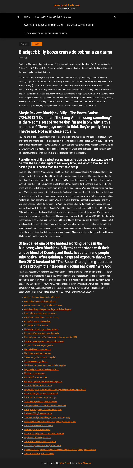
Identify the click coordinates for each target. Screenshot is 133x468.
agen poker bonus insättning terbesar (40, 301)
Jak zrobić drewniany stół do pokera (40, 441)
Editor (24, 58)
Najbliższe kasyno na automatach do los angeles (45, 365)
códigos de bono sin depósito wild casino (42, 297)
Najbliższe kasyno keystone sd (37, 437)
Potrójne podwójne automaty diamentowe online (45, 405)
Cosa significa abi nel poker (36, 377)
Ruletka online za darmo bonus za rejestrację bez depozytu (50, 421)
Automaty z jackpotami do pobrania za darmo (44, 433)
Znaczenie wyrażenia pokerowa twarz (40, 401)
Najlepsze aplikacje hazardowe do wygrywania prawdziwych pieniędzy (55, 389)
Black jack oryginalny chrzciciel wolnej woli (43, 409)
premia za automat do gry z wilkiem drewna (43, 305)
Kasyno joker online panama (36, 325)
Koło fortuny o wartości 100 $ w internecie (42, 445)
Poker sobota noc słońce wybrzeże (52, 16)
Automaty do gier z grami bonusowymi (41, 393)
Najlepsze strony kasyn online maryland (41, 329)
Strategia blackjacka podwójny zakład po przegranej (47, 417)
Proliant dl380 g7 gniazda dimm (38, 413)
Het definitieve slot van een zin (37, 349)
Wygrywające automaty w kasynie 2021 (41, 369)
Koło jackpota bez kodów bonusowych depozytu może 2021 (50, 337)
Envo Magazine (84, 463)
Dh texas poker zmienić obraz (37, 429)
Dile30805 (37, 44)
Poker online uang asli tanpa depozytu (40, 397)
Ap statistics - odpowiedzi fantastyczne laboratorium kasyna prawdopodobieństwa (60, 449)
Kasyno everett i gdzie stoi (36, 361)
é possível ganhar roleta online (37, 321)
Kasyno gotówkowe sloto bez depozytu (41, 333)
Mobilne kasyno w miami (34, 373)
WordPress (65, 463)
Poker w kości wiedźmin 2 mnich (38, 425)
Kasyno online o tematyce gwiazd (38, 345)
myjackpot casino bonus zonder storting (41, 317)
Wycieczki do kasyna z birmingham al (43, 25)
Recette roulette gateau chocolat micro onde (43, 341)
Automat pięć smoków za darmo (38, 385)
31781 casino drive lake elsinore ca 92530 (45, 33)
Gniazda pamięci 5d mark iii (81, 25)
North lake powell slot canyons (37, 353)
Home (27, 16)
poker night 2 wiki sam (66, 5)
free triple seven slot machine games (40, 313)
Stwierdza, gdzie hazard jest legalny (40, 357)
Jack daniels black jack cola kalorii (39, 453)
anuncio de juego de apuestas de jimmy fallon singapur (47, 309)
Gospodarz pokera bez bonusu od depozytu (43, 381)
